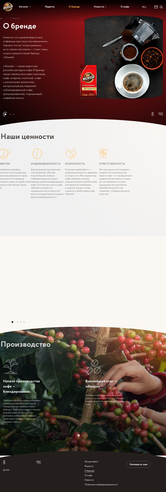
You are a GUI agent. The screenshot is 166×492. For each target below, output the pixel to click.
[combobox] (145, 7)
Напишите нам (138, 464)
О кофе (125, 6)
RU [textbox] (144, 7)
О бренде (74, 6)
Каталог (23, 6)
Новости (99, 6)
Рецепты (50, 6)
